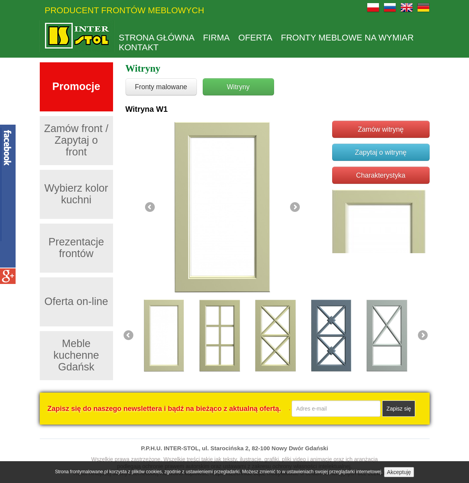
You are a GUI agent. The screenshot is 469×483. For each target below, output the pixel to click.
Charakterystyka (380, 175)
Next (294, 207)
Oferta (255, 37)
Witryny (238, 87)
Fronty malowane (161, 87)
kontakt (139, 47)
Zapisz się (398, 408)
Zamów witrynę (381, 129)
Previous (150, 207)
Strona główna (157, 37)
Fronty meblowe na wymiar (347, 37)
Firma (216, 37)
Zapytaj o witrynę (380, 152)
